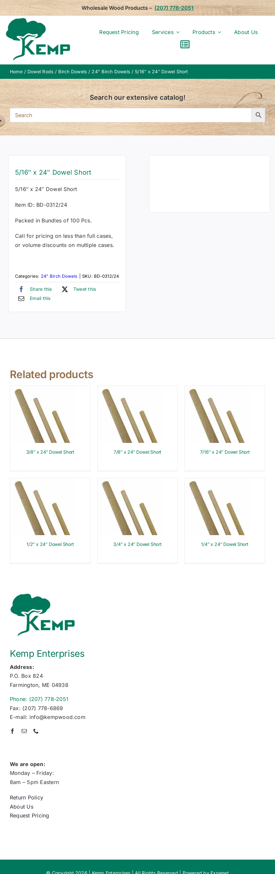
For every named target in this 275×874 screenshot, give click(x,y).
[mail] (24, 731)
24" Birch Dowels (59, 276)
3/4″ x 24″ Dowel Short (137, 544)
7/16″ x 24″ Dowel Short (225, 452)
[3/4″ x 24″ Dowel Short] (130, 482)
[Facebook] (33, 289)
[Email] (33, 298)
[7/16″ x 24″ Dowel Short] (217, 390)
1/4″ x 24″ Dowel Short (224, 544)
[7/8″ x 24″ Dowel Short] (130, 390)
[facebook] (12, 731)
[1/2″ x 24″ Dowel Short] (43, 482)
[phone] (36, 731)
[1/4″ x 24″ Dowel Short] (217, 482)
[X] (77, 289)
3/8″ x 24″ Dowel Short (50, 452)
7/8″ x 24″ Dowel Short (137, 452)
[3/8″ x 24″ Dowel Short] (43, 390)
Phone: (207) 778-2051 (39, 699)
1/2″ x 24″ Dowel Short (50, 544)
